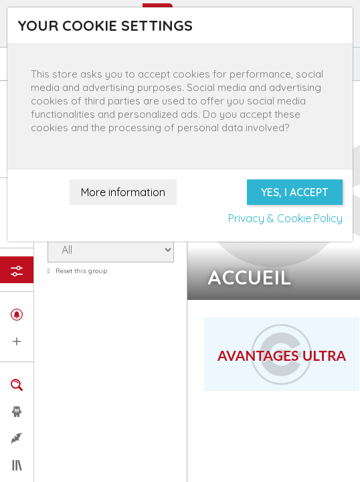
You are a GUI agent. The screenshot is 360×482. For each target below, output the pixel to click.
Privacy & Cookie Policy (285, 218)
